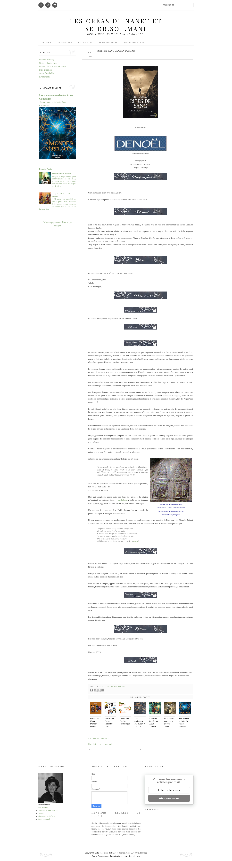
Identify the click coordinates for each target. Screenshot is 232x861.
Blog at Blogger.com (100, 856)
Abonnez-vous (169, 798)
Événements (44, 77)
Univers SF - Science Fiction (52, 66)
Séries (40, 813)
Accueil (47, 42)
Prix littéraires (45, 70)
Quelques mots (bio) (46, 816)
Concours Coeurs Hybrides (61, 173)
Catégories (85, 42)
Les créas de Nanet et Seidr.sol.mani (116, 24)
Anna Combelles (134, 42)
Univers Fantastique (113, 686)
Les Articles (43, 808)
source (135, 541)
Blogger (57, 225)
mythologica (123, 500)
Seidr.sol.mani (108, 42)
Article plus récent (90, 749)
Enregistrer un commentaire (101, 744)
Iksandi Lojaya (134, 856)
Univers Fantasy (46, 59)
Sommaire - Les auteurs (48, 810)
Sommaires (65, 42)
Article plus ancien (190, 749)
